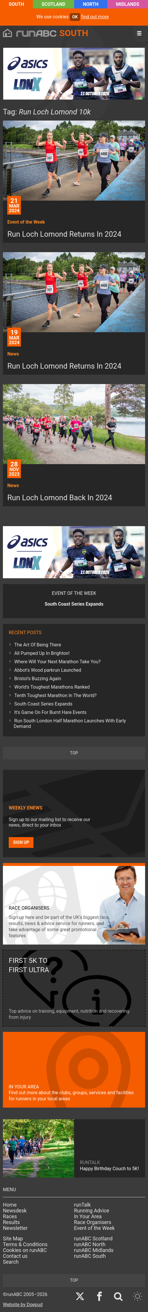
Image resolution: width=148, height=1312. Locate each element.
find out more (95, 17)
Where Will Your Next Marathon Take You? (57, 661)
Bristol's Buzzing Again (37, 678)
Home (10, 1205)
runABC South (90, 1256)
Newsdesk (14, 1211)
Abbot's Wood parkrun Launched (47, 670)
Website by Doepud (23, 1304)
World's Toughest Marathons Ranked (52, 687)
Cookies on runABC (25, 1250)
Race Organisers (92, 1222)
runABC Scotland (93, 1239)
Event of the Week (94, 1228)
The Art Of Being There (37, 645)
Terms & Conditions (25, 1244)
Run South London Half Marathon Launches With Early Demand (70, 723)
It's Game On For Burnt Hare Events (50, 712)
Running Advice (91, 1211)
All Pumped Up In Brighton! (41, 653)
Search (11, 1262)
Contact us (15, 1256)
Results (11, 1222)
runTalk (82, 1205)
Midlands (127, 4)
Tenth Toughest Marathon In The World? (55, 695)
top (74, 753)
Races (10, 1216)
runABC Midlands (94, 1250)
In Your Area (88, 1216)
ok (75, 17)
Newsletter (15, 1228)
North (90, 4)
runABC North (90, 1244)
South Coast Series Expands (43, 704)
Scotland (53, 4)
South (16, 4)
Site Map (13, 1239)
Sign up (21, 842)
